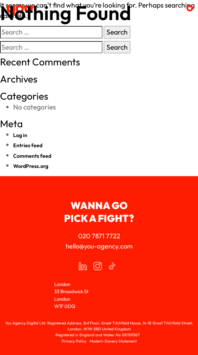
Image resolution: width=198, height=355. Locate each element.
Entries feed (27, 145)
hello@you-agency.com (99, 246)
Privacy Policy (74, 341)
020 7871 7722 (99, 236)
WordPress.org (30, 166)
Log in (20, 135)
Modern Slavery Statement (113, 341)
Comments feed (32, 156)
